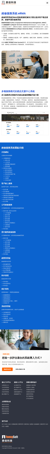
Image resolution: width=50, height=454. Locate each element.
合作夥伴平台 (17, 384)
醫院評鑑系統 (5, 408)
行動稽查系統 (5, 413)
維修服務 (36, 423)
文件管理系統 (5, 387)
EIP (3, 423)
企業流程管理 (5, 389)
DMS (5, 423)
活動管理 (42, 423)
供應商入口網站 (30, 387)
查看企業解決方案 (20, 369)
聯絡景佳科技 (7, 369)
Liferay (10, 445)
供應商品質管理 (30, 391)
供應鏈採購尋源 (30, 389)
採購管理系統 (29, 393)
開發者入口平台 (18, 389)
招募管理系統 (5, 406)
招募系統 (26, 423)
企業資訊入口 (5, 384)
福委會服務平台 (18, 391)
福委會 (31, 423)
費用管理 (20, 423)
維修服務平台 (17, 393)
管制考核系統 (5, 410)
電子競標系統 (29, 395)
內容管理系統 (5, 391)
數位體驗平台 (5, 393)
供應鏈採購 (14, 423)
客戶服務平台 (17, 387)
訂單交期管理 (29, 398)
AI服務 (7, 426)
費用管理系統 (5, 404)
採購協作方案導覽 (31, 384)
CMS (9, 423)
